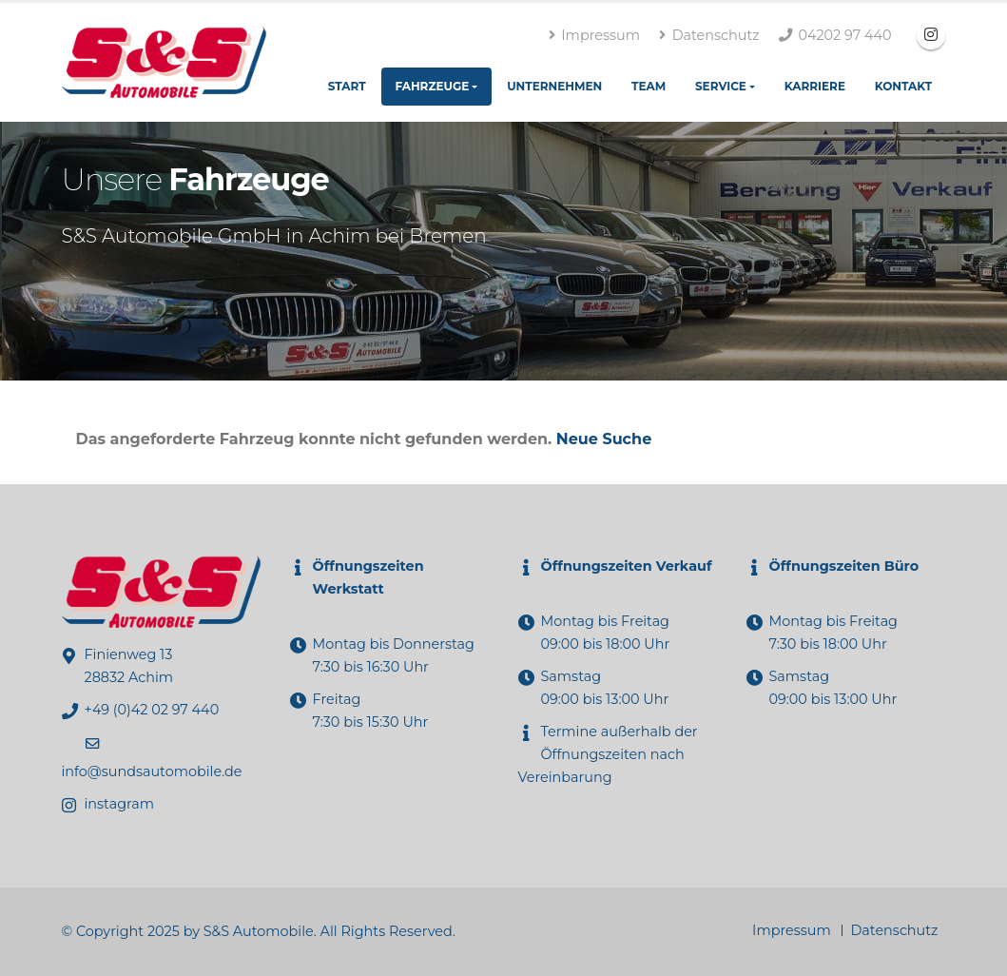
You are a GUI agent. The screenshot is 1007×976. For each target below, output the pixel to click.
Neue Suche (603, 439)
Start (347, 86)
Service (720, 86)
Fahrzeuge (432, 86)
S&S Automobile (258, 931)
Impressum (594, 35)
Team (648, 86)
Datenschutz (709, 35)
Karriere (814, 86)
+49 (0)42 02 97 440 (152, 709)
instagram (119, 803)
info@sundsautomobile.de (152, 771)
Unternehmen (554, 86)
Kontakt (903, 86)
